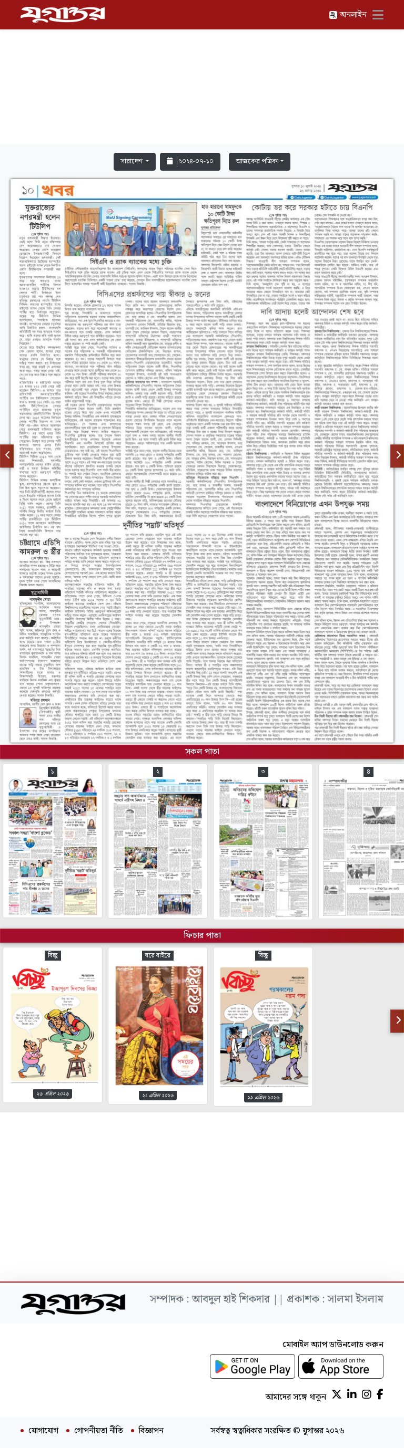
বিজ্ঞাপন (151, 1431)
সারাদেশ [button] (132, 161)
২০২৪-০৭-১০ (190, 161)
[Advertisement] (202, 74)
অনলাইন (348, 15)
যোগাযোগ (43, 1431)
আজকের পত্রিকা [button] (257, 161)
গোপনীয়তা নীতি (98, 1431)
